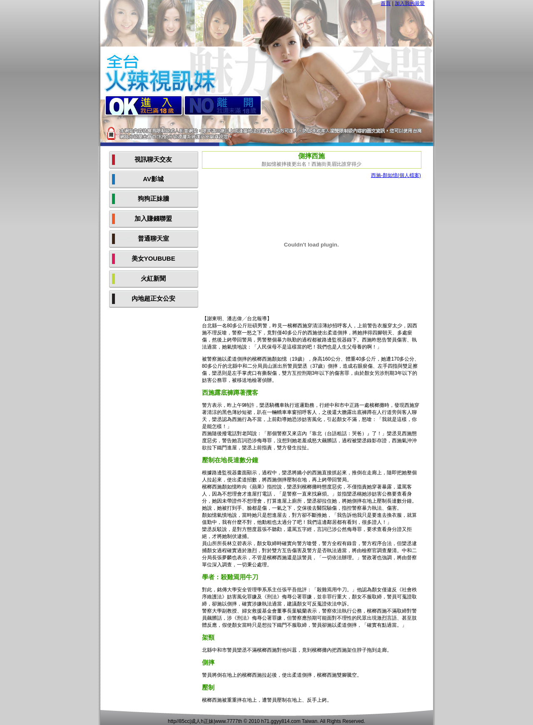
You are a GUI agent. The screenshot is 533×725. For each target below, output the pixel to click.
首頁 (386, 3)
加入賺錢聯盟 (153, 218)
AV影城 (153, 178)
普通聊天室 (153, 238)
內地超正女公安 (153, 298)
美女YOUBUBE (153, 258)
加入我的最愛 (410, 3)
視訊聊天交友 (153, 159)
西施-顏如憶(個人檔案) (396, 175)
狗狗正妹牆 (153, 198)
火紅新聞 (153, 278)
